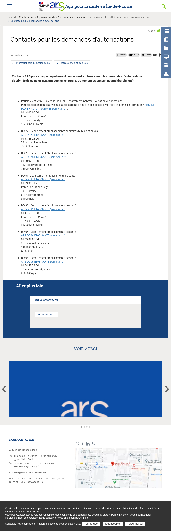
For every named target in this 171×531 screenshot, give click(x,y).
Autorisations (95, 17)
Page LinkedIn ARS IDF (88, 444)
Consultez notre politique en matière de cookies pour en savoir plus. (43, 523)
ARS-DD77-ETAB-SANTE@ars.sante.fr (43, 135)
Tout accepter (113, 523)
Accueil (12, 17)
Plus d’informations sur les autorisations (127, 17)
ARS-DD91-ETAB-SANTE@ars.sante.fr (43, 179)
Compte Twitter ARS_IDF (77, 444)
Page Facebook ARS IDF (83, 444)
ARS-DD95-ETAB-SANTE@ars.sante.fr (43, 261)
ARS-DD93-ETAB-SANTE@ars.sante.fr (43, 209)
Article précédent (4, 389)
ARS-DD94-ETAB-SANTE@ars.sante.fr (43, 235)
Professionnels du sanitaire (73, 63)
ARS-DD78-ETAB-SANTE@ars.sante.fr (43, 157)
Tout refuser (91, 523)
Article (152, 30)
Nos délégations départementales (28, 472)
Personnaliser (135, 523)
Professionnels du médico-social (33, 63)
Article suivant (167, 389)
